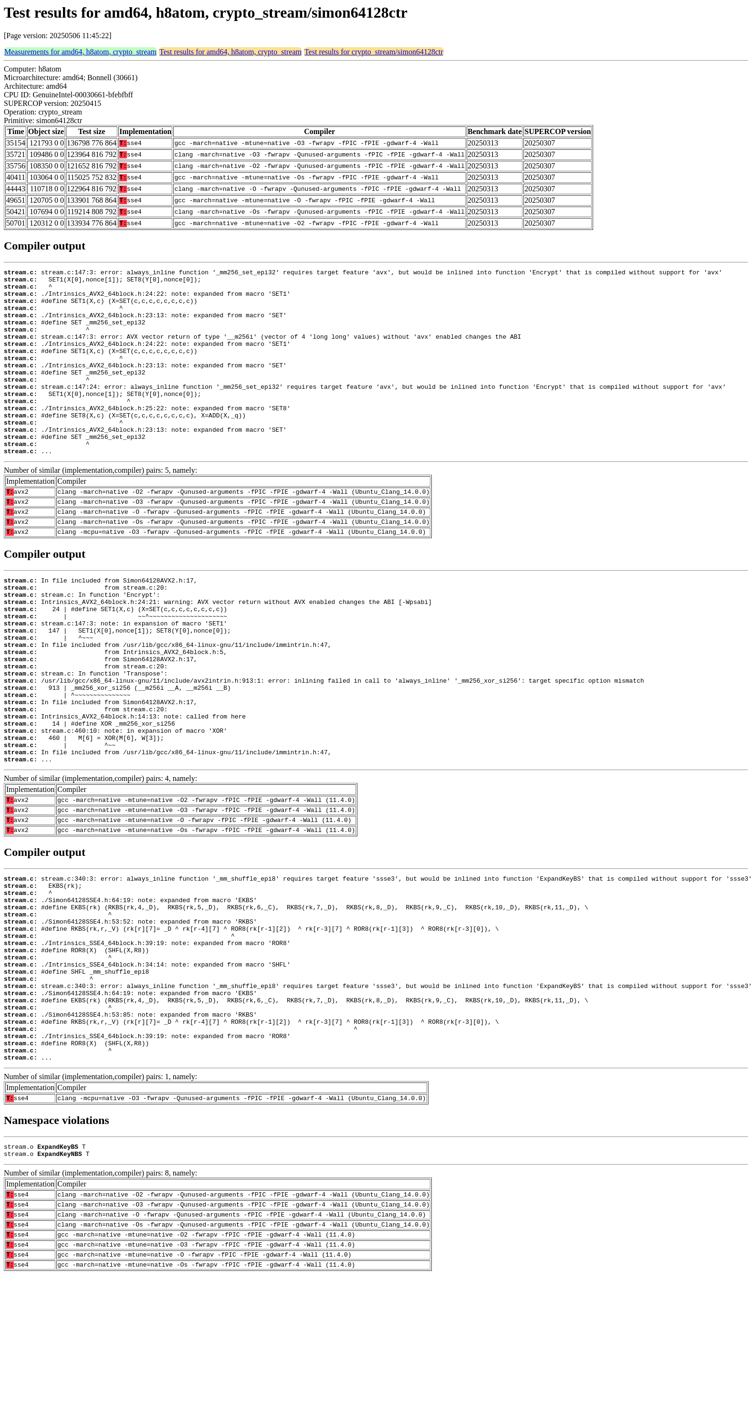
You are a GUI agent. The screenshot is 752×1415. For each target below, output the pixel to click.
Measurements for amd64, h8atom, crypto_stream (80, 52)
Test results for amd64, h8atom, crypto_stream (230, 52)
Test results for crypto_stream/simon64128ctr (373, 52)
